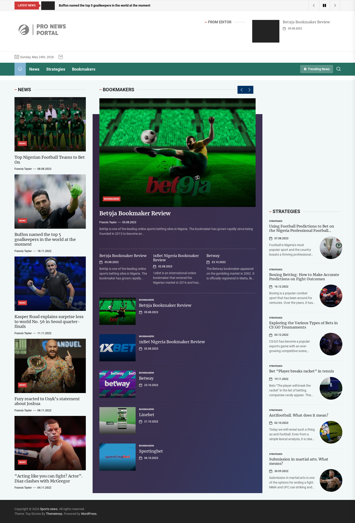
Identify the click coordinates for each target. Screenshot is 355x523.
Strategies (55, 69)
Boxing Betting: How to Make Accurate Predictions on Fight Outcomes (304, 276)
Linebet (146, 414)
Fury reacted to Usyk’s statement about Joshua (47, 401)
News (34, 69)
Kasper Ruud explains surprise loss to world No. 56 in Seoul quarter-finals (49, 321)
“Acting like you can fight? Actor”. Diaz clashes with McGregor (48, 478)
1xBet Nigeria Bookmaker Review (176, 257)
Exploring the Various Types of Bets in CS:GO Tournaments (303, 325)
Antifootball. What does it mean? (298, 415)
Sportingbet (151, 451)
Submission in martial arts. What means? (298, 461)
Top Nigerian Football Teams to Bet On (49, 160)
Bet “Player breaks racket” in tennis (301, 371)
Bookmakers (83, 69)
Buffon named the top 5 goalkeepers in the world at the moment (45, 239)
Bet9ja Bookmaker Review (306, 22)
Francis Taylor (108, 222)
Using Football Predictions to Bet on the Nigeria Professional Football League (301, 230)
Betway (213, 255)
